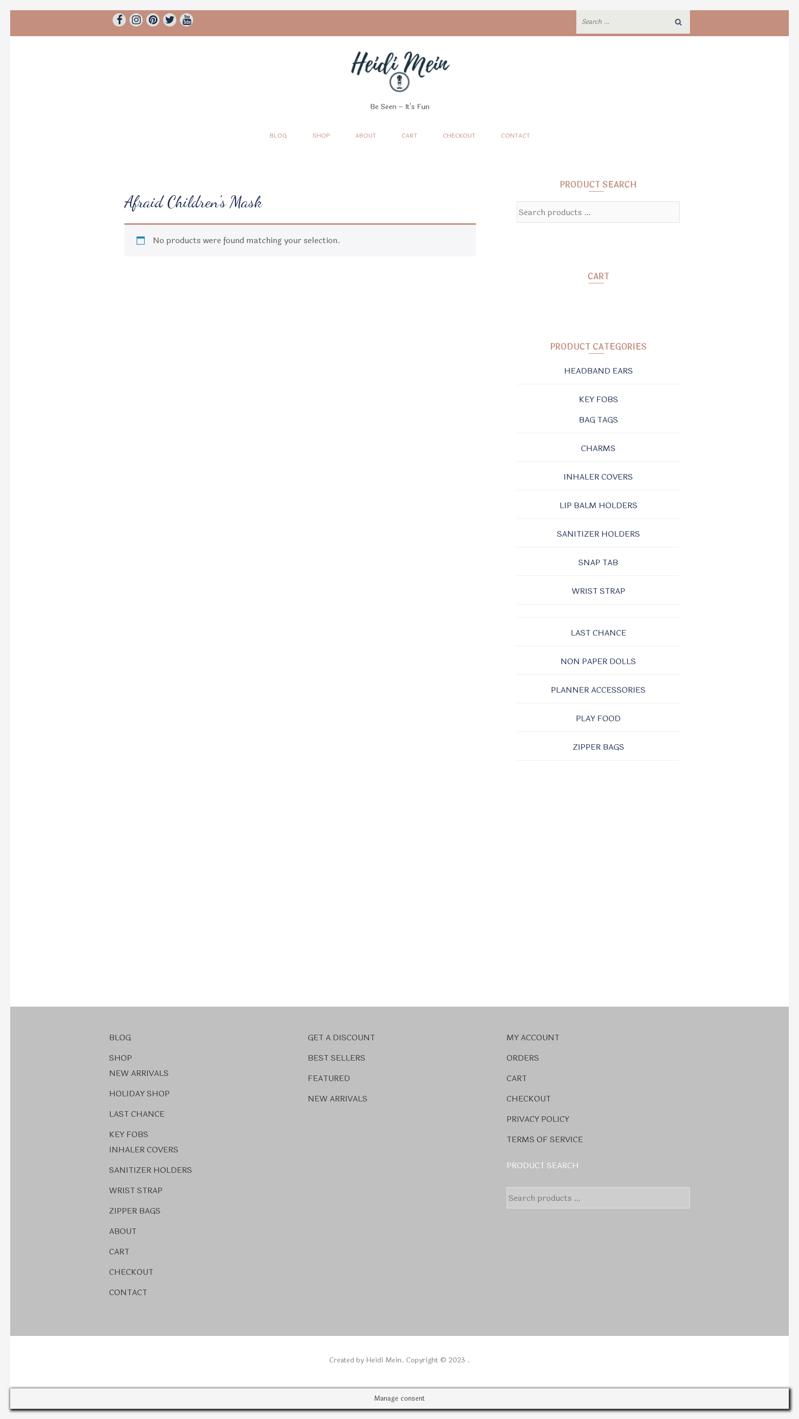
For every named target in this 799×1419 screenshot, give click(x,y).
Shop (321, 135)
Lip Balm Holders (598, 505)
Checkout (459, 135)
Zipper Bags (598, 747)
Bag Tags (598, 419)
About (365, 135)
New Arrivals (139, 1073)
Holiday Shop (139, 1093)
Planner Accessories (598, 690)
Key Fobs (598, 399)
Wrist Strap (598, 591)
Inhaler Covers (598, 476)
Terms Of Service (545, 1139)
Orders (523, 1058)
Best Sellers (336, 1058)
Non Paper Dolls (598, 661)
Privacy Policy (538, 1119)
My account (533, 1037)
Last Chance (598, 632)
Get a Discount (341, 1037)
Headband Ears (598, 370)
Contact (515, 135)
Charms (598, 448)
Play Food (598, 718)
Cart (409, 135)
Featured (329, 1078)
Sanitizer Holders (598, 534)
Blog (278, 135)
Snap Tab (598, 562)
